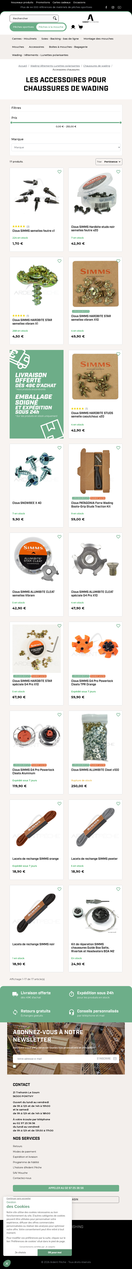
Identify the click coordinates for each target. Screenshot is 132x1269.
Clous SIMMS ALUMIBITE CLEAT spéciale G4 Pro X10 (92, 594)
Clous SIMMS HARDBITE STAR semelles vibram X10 (91, 318)
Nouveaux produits (22, 2)
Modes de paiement (24, 1151)
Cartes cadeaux (62, 2)
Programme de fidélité (26, 1162)
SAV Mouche (20, 1172)
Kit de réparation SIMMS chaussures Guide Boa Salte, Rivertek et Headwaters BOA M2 (92, 948)
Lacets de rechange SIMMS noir (33, 944)
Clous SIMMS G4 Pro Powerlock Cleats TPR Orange (92, 683)
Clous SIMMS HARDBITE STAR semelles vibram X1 (32, 322)
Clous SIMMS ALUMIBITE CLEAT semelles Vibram (33, 594)
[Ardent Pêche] (90, 18)
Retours (17, 1146)
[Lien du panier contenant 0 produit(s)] (80, 27)
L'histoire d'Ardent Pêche (27, 1167)
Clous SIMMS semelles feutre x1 (33, 231)
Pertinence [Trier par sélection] (112, 161)
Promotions (43, 2)
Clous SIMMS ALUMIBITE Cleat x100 (95, 770)
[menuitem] (24, 39)
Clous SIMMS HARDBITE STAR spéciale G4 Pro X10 (32, 683)
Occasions (79, 2)
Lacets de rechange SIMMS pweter (94, 859)
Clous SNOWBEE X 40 (26, 503)
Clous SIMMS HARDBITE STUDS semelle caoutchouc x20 (92, 415)
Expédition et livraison (25, 1156)
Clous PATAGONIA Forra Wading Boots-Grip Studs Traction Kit (92, 505)
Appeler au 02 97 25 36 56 (66, 1188)
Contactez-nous (22, 1178)
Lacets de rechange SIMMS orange (35, 859)
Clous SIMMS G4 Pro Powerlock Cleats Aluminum (33, 772)
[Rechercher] (34, 18)
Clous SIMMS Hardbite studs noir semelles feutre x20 (93, 229)
